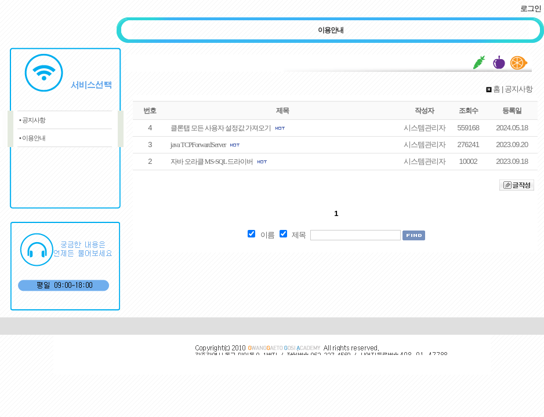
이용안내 (330, 30)
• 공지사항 (32, 119)
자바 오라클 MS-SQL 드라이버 (212, 162)
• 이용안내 (32, 137)
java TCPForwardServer (198, 145)
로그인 (530, 8)
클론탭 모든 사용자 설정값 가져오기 (221, 128)
